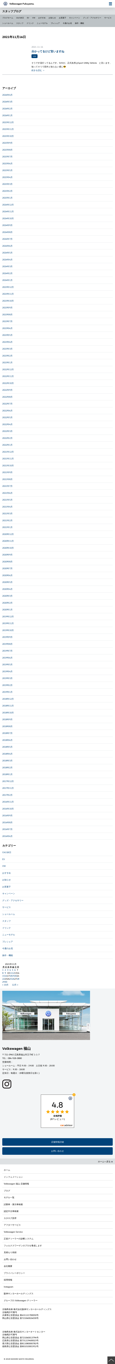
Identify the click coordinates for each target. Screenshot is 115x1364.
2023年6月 (7, 328)
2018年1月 (7, 774)
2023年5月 (7, 335)
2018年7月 (7, 733)
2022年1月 (7, 444)
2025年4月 (7, 177)
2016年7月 (7, 829)
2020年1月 (7, 609)
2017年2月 (7, 794)
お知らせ (52, 17)
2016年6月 (7, 836)
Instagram (8, 1286)
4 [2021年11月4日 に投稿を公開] (10, 969)
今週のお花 (67, 23)
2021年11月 (8, 458)
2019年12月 (8, 616)
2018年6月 (7, 740)
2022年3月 (7, 431)
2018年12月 (8, 698)
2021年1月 (7, 527)
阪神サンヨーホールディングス (18, 1293)
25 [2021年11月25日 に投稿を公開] (11, 978)
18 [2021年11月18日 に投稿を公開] (11, 975)
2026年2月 (7, 108)
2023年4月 (7, 341)
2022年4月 (7, 424)
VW (33, 17)
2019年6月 (7, 657)
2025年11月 (8, 129)
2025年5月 (7, 170)
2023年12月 (8, 287)
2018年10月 (8, 712)
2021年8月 (7, 479)
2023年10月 (8, 300)
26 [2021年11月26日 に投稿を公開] (13, 978)
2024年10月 (8, 218)
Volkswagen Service (13, 1231)
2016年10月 (8, 808)
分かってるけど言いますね (47, 51)
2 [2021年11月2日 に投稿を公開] (5, 969)
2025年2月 (7, 190)
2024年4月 (7, 259)
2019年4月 (7, 671)
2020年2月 (7, 602)
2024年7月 (7, 238)
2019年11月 (8, 623)
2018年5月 (7, 746)
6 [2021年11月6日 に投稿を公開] (15, 969)
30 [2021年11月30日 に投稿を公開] (6, 981)
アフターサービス (12, 1224)
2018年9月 (7, 719)
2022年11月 (8, 376)
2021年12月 (8, 451)
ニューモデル (42, 23)
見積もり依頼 (10, 1252)
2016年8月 (7, 822)
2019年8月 (7, 643)
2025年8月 (7, 149)
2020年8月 (7, 561)
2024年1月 (7, 280)
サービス (108, 17)
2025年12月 (8, 122)
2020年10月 (8, 547)
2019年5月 (7, 664)
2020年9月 (7, 554)
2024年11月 (8, 211)
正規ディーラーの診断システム (18, 1238)
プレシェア (55, 23)
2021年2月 (7, 520)
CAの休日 (20, 17)
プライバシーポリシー (14, 1273)
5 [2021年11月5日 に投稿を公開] (12, 969)
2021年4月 (7, 506)
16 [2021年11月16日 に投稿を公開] (6, 975)
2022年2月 (7, 438)
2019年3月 (7, 678)
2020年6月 (7, 575)
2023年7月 (7, 321)
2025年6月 (7, 163)
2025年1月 (7, 197)
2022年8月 (7, 396)
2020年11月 (8, 540)
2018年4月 (7, 753)
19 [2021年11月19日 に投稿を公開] (13, 975)
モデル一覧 (9, 1197)
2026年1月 (7, 115)
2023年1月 (7, 362)
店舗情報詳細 (57, 1141)
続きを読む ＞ (38, 70)
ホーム (7, 1169)
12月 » (15, 984)
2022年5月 (7, 417)
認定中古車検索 (11, 1211)
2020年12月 (8, 534)
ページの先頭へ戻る (111, 1360)
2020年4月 (7, 589)
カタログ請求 (10, 1218)
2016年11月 (8, 801)
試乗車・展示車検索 (13, 1204)
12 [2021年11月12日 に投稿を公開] (13, 972)
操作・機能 (79, 23)
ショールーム (7, 23)
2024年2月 (7, 273)
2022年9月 (7, 389)
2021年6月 (7, 492)
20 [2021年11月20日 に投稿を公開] (15, 975)
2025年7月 (7, 156)
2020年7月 (7, 568)
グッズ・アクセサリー (92, 17)
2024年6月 (7, 245)
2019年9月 (7, 637)
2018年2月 (7, 767)
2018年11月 (8, 705)
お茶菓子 (62, 17)
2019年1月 (7, 691)
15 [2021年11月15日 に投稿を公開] (3, 975)
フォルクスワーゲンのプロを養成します (23, 1245)
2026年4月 (7, 94)
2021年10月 (8, 465)
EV (28, 17)
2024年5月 (7, 252)
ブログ (7, 1190)
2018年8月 (7, 726)
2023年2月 (7, 355)
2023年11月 (8, 293)
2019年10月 (8, 630)
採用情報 (8, 1279)
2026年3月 (7, 101)
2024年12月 (8, 204)
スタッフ (19, 23)
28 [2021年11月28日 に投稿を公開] (18, 978)
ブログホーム (7, 17)
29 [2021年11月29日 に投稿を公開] (3, 981)
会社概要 (8, 1266)
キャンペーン (74, 17)
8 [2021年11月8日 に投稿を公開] (2, 972)
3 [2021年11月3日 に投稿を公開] (7, 969)
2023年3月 (7, 348)
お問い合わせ (57, 1150)
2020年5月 (7, 582)
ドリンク (30, 23)
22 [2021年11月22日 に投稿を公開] (3, 978)
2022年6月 (7, 410)
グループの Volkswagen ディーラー (21, 1300)
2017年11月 (8, 788)
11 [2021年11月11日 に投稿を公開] (11, 972)
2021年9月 (7, 472)
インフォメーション (13, 1176)
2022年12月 (8, 369)
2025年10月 (8, 136)
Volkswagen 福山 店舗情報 (16, 1183)
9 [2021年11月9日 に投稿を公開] (5, 972)
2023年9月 (7, 307)
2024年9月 (7, 225)
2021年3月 (7, 513)
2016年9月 (7, 815)
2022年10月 (8, 383)
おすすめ (42, 17)
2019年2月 (7, 685)
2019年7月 (7, 650)
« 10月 (5, 984)
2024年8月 (7, 232)
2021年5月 (7, 499)
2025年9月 (7, 142)
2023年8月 (7, 314)
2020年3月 (7, 595)
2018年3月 (7, 760)
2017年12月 (8, 781)
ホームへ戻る (105, 1161)
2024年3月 (7, 266)
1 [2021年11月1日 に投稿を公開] (2, 969)
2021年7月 (7, 486)
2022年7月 (7, 403)
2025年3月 (7, 184)
